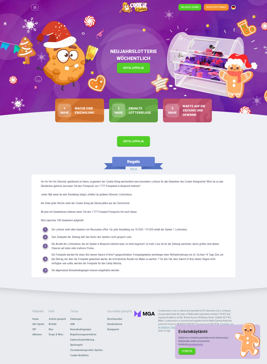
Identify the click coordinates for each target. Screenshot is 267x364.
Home (35, 319)
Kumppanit (114, 329)
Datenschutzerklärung (82, 339)
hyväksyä (187, 351)
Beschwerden (115, 319)
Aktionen (37, 334)
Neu (50, 329)
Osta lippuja (133, 68)
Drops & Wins (55, 334)
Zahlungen (76, 319)
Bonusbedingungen (80, 329)
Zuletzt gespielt (57, 319)
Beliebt (52, 324)
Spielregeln (76, 344)
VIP (34, 329)
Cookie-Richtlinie (79, 355)
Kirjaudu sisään (190, 8)
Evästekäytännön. (195, 344)
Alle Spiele (38, 324)
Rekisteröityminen (216, 8)
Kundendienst (115, 324)
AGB (72, 324)
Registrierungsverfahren (84, 334)
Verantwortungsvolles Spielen (87, 350)
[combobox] (233, 8)
